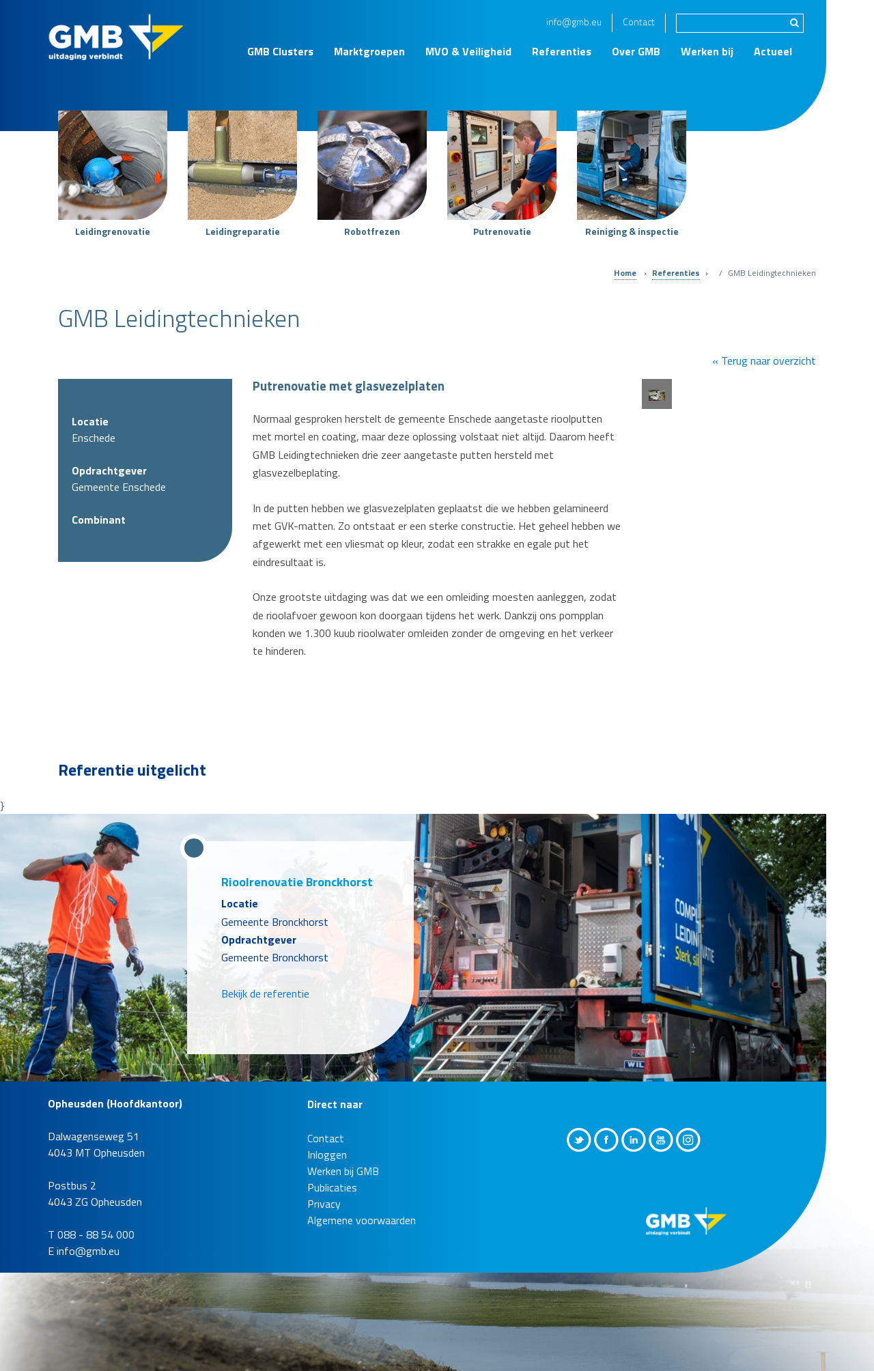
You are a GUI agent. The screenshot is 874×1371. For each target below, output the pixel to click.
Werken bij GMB (343, 1171)
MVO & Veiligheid (468, 51)
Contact (639, 21)
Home (625, 272)
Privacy (324, 1204)
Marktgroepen (369, 51)
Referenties (561, 51)
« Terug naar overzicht (764, 360)
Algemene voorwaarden (361, 1220)
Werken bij (707, 51)
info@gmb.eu (574, 21)
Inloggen (327, 1154)
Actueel (773, 51)
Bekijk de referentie (265, 993)
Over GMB (636, 51)
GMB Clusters (280, 51)
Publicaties (332, 1187)
